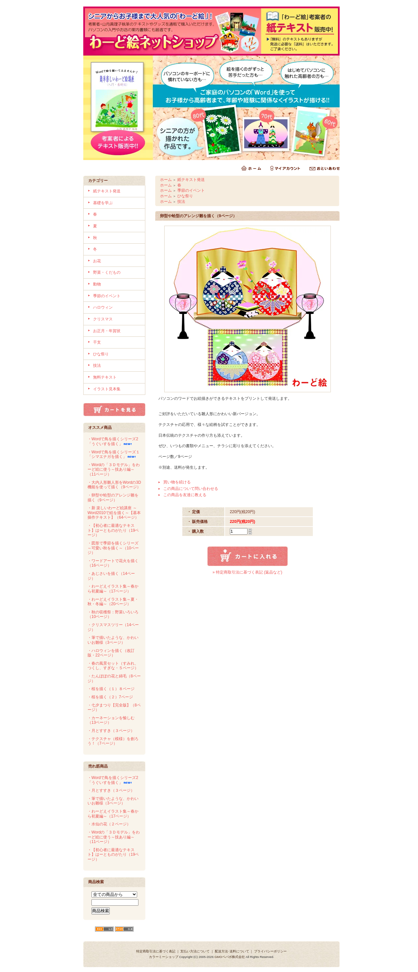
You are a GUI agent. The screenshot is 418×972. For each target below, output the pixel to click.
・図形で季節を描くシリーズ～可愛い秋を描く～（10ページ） (113, 548)
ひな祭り (101, 354)
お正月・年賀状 (107, 331)
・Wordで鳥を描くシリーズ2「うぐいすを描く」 (113, 441)
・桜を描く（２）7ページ (110, 697)
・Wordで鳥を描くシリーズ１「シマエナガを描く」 (114, 454)
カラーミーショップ (163, 957)
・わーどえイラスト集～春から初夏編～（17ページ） (113, 588)
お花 (97, 261)
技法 (97, 365)
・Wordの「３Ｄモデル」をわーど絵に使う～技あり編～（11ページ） (114, 469)
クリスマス (103, 319)
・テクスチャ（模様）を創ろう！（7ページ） (113, 741)
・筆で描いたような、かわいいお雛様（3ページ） (113, 640)
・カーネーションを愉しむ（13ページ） (111, 720)
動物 (97, 284)
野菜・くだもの (107, 272)
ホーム (166, 179)
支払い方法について (195, 951)
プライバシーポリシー (270, 951)
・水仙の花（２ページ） (109, 824)
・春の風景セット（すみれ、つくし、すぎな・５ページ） (113, 666)
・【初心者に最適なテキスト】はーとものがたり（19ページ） (113, 530)
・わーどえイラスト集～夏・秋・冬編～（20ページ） (113, 602)
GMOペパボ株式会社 (230, 957)
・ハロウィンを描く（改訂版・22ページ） (111, 653)
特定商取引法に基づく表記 (155, 951)
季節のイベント (107, 296)
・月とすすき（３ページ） (111, 730)
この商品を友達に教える (184, 495)
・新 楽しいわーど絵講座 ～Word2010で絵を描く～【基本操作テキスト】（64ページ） (114, 513)
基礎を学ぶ (103, 203)
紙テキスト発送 (107, 191)
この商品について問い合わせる (190, 488)
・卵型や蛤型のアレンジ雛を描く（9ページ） (113, 497)
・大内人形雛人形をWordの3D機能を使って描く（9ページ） (114, 485)
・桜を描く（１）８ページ (111, 689)
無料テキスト (105, 377)
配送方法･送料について (232, 951)
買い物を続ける (177, 482)
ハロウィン (103, 307)
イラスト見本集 (107, 389)
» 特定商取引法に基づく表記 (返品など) (247, 572)
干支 (97, 342)
